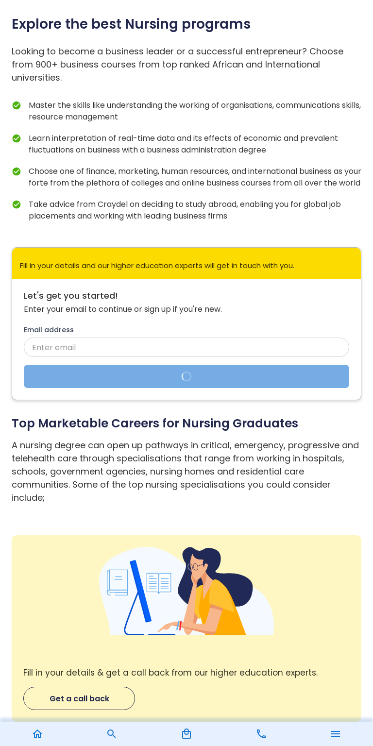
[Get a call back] (186, 628)
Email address (49, 330)
